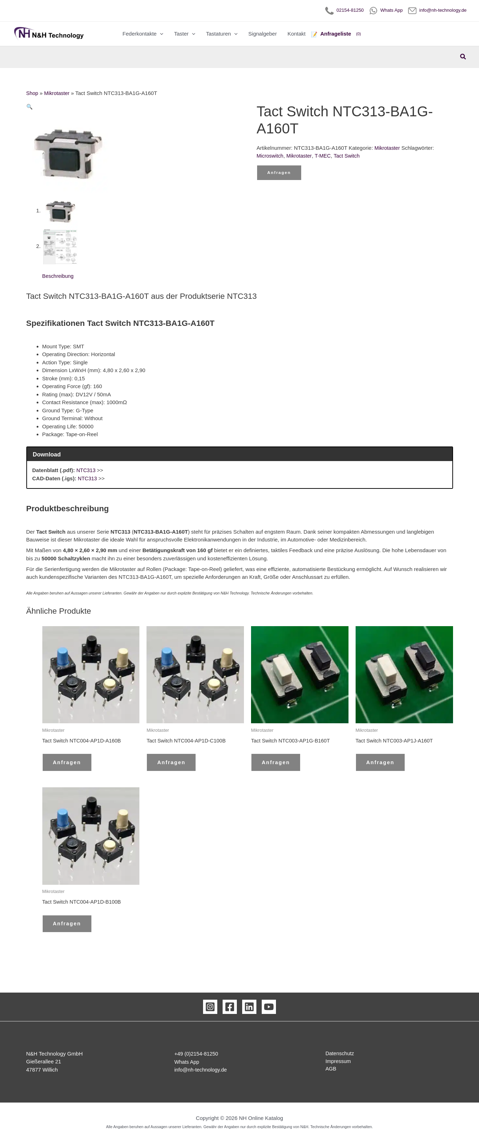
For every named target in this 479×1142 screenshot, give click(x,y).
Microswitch (270, 156)
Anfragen (280, 173)
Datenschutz (337, 1054)
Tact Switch (349, 156)
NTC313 (86, 470)
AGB (328, 1070)
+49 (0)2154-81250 (197, 1054)
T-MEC (324, 156)
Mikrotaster (57, 93)
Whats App (386, 10)
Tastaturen (222, 33)
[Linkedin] (249, 1007)
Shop (32, 93)
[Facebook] (230, 1007)
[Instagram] (210, 1007)
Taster (184, 33)
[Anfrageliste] (336, 33)
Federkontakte (143, 33)
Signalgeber (262, 34)
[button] (159, 33)
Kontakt (296, 34)
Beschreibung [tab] (58, 276)
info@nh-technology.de (437, 10)
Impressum (336, 1062)
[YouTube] (269, 1007)
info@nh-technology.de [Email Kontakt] (201, 1070)
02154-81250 (344, 10)
